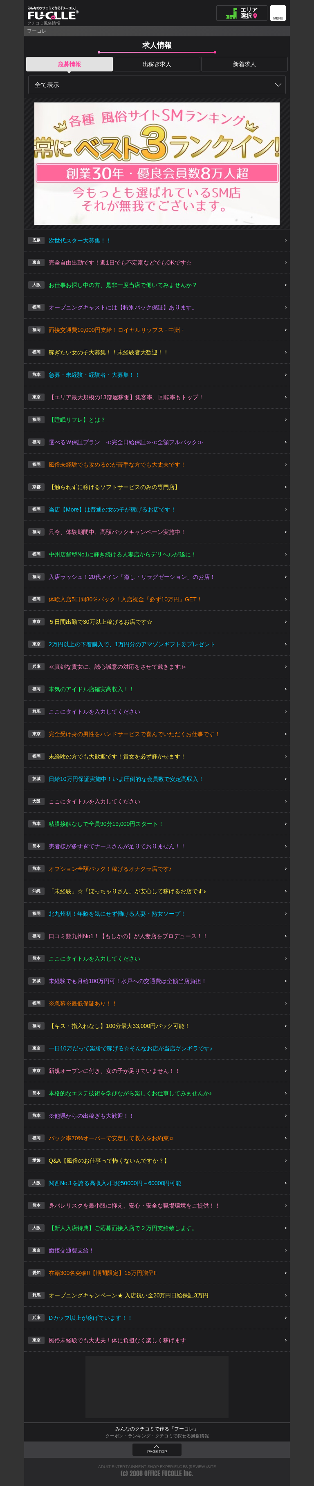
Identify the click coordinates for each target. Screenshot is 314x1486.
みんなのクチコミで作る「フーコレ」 (157, 1429)
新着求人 (244, 64)
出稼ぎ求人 (157, 64)
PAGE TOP (157, 1452)
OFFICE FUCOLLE (163, 1473)
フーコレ (37, 31)
